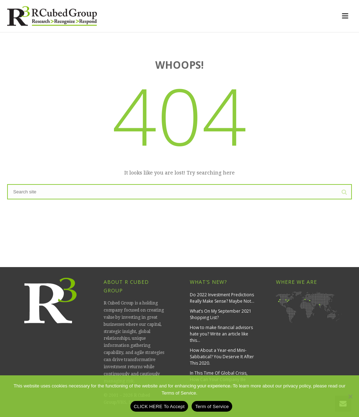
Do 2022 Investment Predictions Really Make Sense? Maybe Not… (222, 298)
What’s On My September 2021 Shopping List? (220, 314)
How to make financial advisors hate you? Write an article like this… (221, 333)
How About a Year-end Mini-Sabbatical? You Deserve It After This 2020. (222, 356)
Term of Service (212, 406)
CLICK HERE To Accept (159, 406)
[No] (350, 396)
